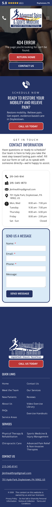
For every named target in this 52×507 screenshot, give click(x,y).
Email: (9, 253)
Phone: (10, 264)
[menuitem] (13, 383)
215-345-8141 (17, 176)
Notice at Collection (27, 501)
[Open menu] (47, 18)
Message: (11, 274)
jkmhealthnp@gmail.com (23, 189)
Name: (10, 243)
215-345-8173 (18, 183)
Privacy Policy (11, 498)
